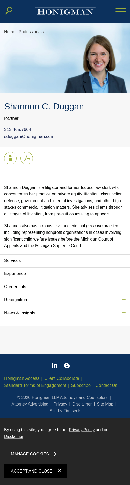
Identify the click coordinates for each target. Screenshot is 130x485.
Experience (15, 273)
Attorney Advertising (29, 404)
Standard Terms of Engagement (35, 385)
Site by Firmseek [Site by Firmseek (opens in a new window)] (64, 411)
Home (9, 32)
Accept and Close (32, 471)
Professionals (31, 32)
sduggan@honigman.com (29, 136)
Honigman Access (21, 378)
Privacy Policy (82, 430)
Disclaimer (82, 404)
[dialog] (65, 451)
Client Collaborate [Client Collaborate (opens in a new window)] (61, 378)
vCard (8, 157)
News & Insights (19, 312)
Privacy (60, 404)
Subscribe (81, 385)
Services (12, 260)
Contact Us (106, 385)
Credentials (15, 286)
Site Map (105, 404)
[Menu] (120, 12)
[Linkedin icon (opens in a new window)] (54, 366)
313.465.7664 (17, 129)
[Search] (8, 11)
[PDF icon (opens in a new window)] (26, 158)
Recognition (15, 299)
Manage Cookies (30, 454)
